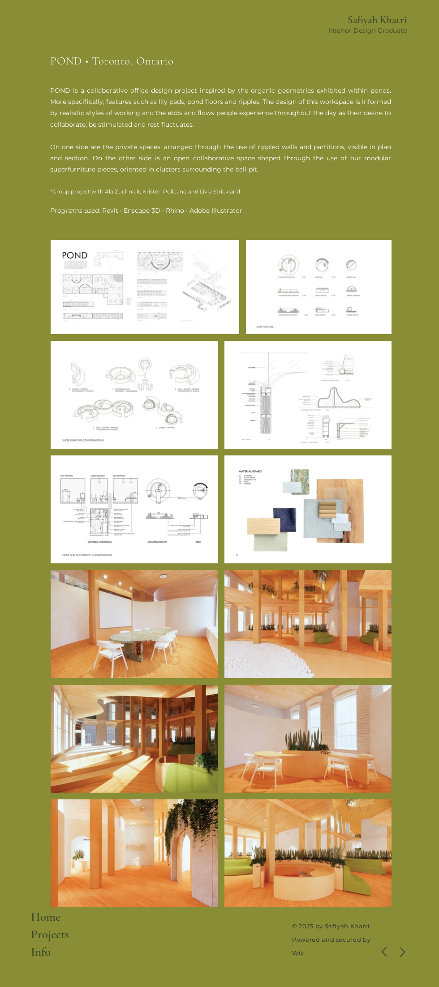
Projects (50, 934)
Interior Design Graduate (367, 30)
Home (45, 917)
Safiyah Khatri (377, 20)
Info (41, 951)
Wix (298, 953)
